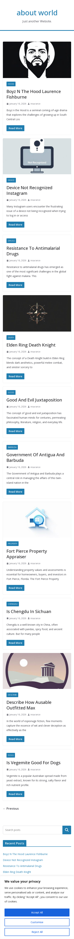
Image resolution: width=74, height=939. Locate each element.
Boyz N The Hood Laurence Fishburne (33, 94)
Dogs (11, 755)
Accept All (37, 912)
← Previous (11, 809)
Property (12, 543)
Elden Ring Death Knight (31, 345)
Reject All (37, 932)
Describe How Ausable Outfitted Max (28, 705)
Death (11, 337)
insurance (35, 103)
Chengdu (13, 604)
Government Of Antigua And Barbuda (35, 457)
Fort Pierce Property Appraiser (26, 554)
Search (66, 830)
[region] (37, 907)
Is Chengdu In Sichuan (28, 611)
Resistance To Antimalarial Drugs (33, 251)
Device (11, 180)
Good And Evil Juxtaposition (34, 400)
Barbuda (12, 447)
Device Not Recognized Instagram (29, 190)
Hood (11, 84)
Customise (37, 922)
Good (11, 392)
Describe (12, 695)
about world (37, 12)
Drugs (11, 240)
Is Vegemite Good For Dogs (33, 762)
